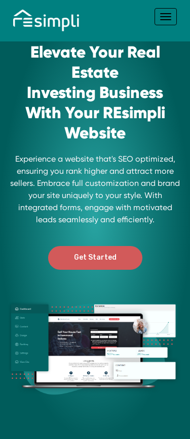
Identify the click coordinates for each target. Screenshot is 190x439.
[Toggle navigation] (166, 16)
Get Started (95, 257)
